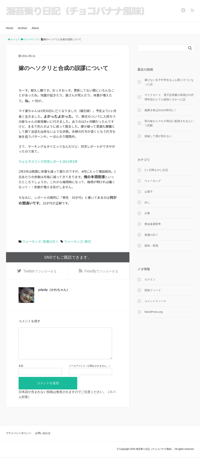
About (35, 28)
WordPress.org (153, 311)
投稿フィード (152, 290)
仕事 (147, 213)
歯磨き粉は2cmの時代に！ (160, 110)
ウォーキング (31, 241)
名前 (21, 372)
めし (147, 202)
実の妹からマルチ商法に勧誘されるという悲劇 (169, 123)
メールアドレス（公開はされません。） (90, 372)
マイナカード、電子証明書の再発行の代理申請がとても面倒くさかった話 (169, 97)
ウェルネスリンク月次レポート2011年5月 (48, 161)
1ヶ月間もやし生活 (156, 170)
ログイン (149, 279)
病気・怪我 (151, 245)
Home (9, 28)
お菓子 (148, 191)
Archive (22, 28)
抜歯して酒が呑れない (158, 136)
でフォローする (40, 271)
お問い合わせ (42, 439)
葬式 (88, 241)
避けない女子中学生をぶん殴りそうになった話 (169, 82)
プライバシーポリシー (18, 439)
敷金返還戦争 (152, 223)
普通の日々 (50, 241)
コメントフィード (155, 301)
